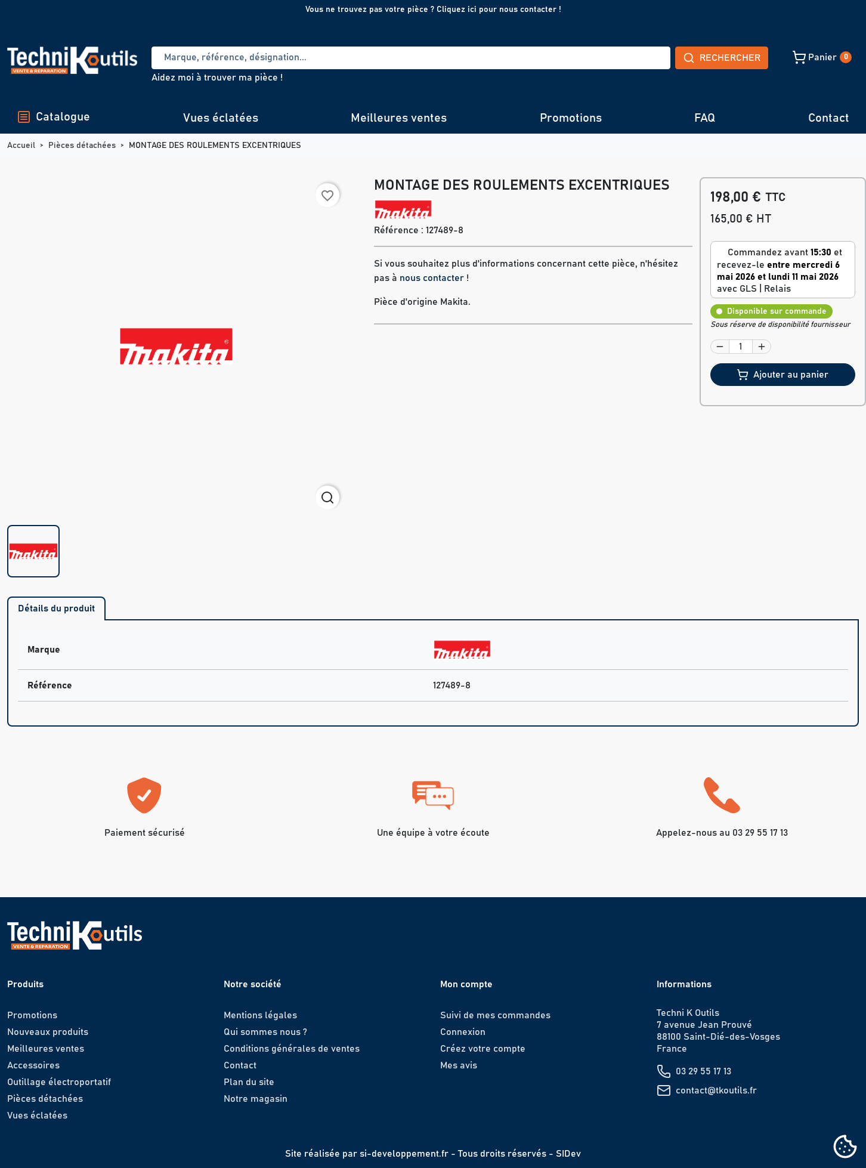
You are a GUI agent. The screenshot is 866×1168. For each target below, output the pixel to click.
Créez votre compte (482, 1048)
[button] (738, 57)
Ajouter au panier (782, 375)
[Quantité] (741, 346)
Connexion (462, 1032)
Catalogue (53, 117)
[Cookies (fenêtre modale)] (845, 1147)
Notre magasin (255, 1099)
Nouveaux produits (47, 1032)
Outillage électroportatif (59, 1082)
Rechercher (633, 58)
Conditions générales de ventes (292, 1048)
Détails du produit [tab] (56, 608)
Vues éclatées (220, 118)
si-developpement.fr (404, 1153)
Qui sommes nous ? (265, 1032)
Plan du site (249, 1082)
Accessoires (33, 1065)
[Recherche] (366, 58)
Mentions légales (260, 1015)
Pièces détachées (45, 1099)
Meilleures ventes (399, 118)
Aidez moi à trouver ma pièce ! (217, 77)
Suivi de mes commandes (495, 1015)
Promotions (571, 118)
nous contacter (432, 278)
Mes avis (458, 1065)
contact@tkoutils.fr (716, 1090)
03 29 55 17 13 (703, 1071)
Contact (828, 118)
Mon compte (466, 984)
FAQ (704, 118)
